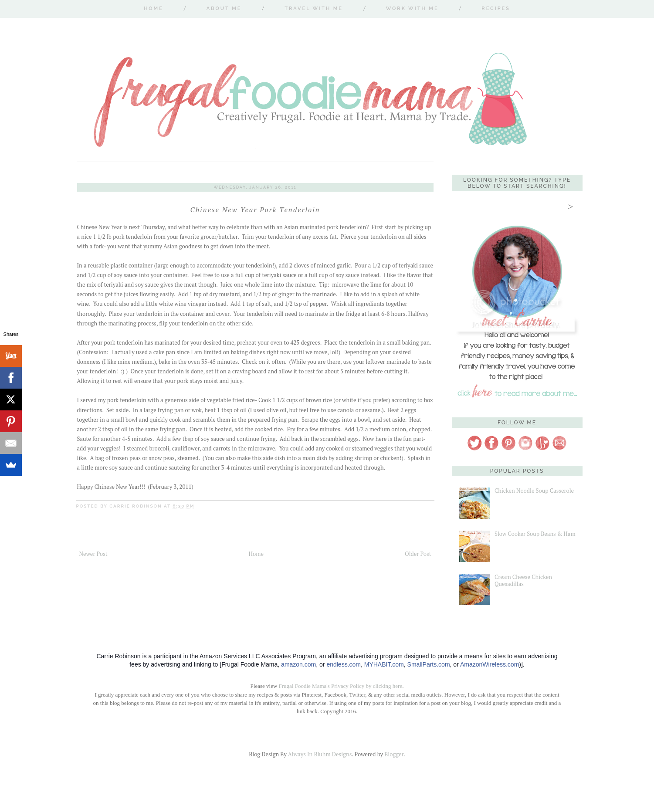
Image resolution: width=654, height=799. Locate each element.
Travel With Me (314, 8)
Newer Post (93, 554)
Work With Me (412, 8)
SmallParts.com (428, 664)
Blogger (393, 754)
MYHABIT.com (384, 664)
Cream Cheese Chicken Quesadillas (523, 580)
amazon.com (298, 664)
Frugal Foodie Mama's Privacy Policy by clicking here (341, 686)
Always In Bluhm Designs (320, 754)
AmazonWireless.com (489, 664)
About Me (224, 8)
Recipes (495, 8)
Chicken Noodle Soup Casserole (534, 490)
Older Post (418, 554)
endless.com (343, 664)
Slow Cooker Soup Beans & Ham (535, 534)
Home (153, 8)
